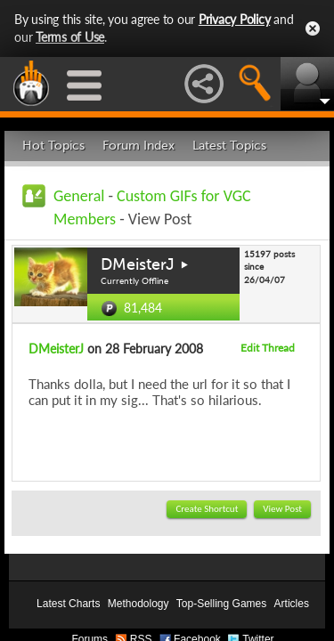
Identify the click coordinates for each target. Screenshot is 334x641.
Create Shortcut (206, 509)
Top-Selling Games (221, 603)
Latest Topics (229, 145)
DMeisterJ (138, 264)
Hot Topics (53, 145)
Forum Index (138, 145)
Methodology (138, 603)
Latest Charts (68, 603)
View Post (282, 509)
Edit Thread (267, 347)
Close (312, 28)
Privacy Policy (235, 19)
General (78, 196)
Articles (291, 603)
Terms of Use (70, 37)
